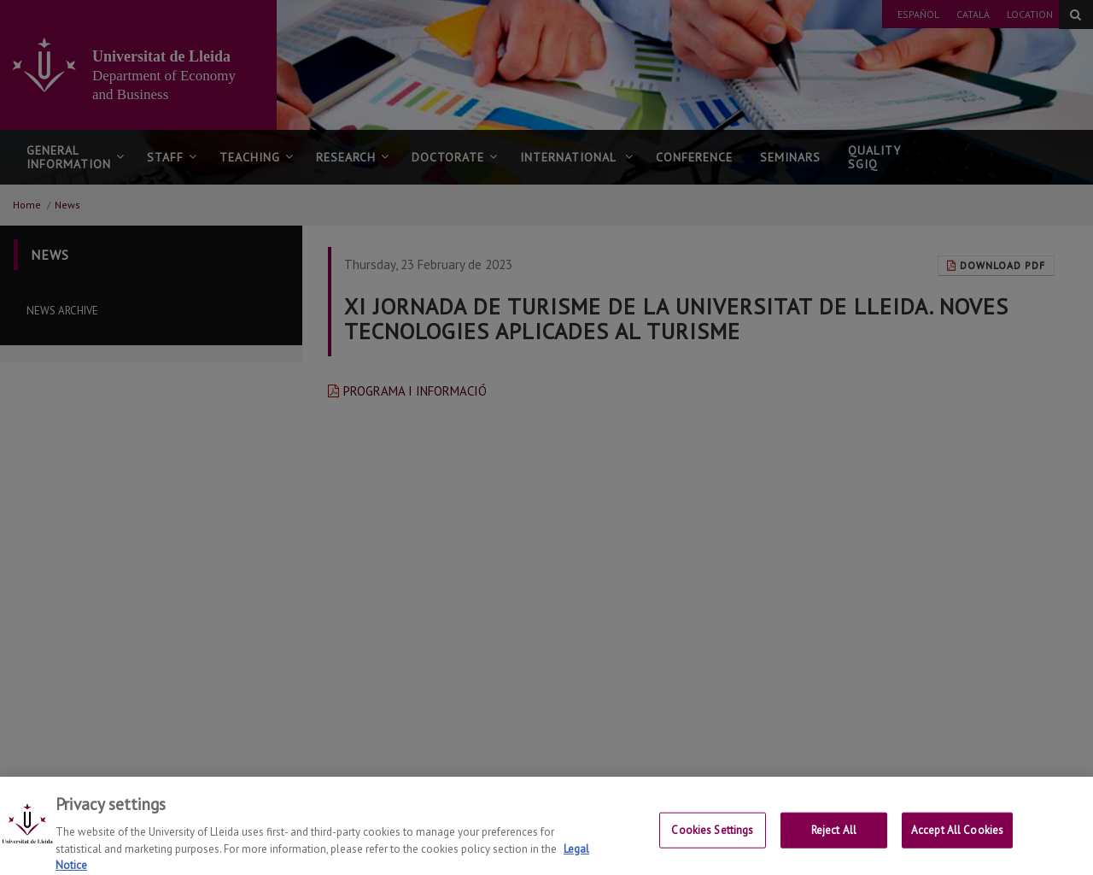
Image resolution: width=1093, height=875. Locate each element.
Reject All (833, 851)
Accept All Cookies (957, 851)
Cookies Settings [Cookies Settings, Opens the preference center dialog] (712, 851)
